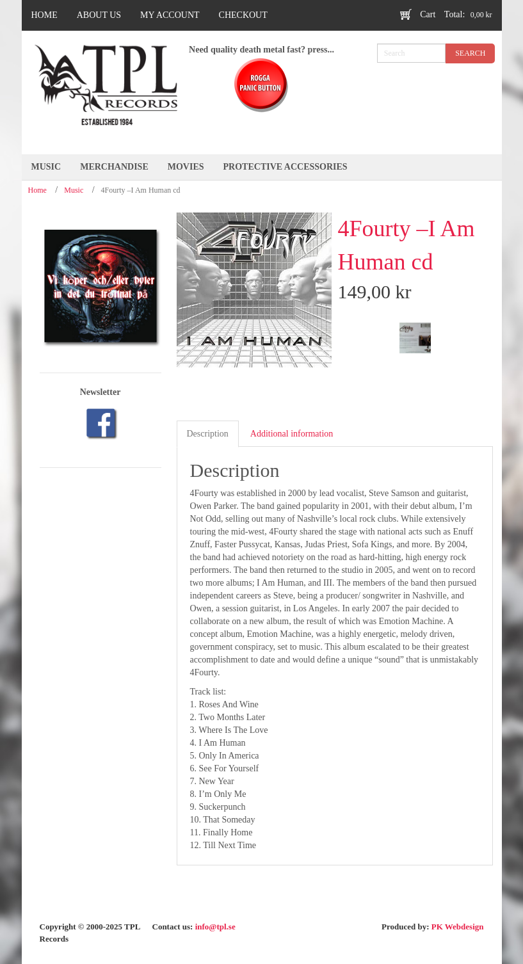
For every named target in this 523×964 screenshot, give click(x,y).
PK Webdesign (457, 926)
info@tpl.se (215, 926)
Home (37, 190)
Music (73, 190)
